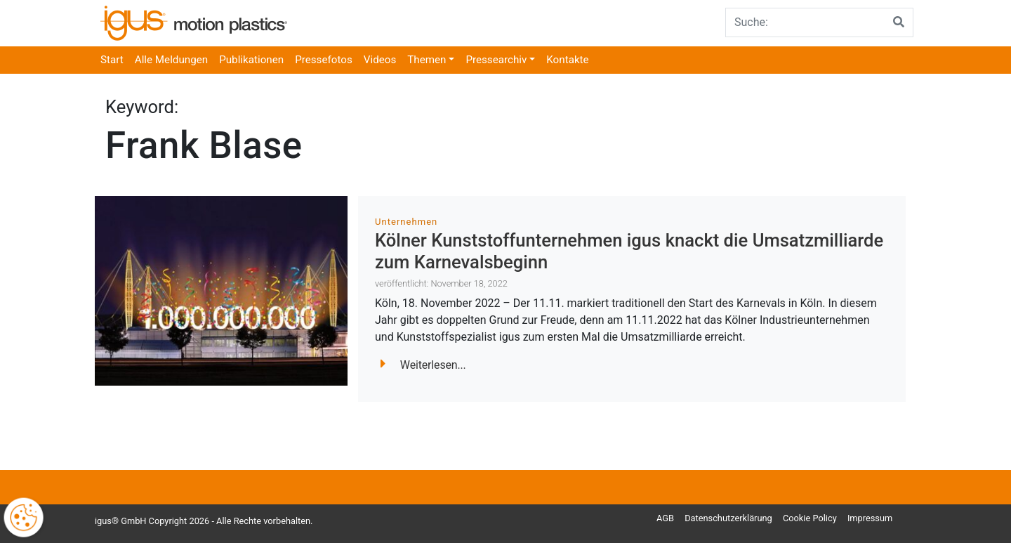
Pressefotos (323, 59)
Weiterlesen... (423, 365)
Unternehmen (406, 221)
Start (112, 59)
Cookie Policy (810, 518)
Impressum (869, 518)
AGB (665, 518)
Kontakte (567, 59)
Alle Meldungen (171, 59)
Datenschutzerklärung (728, 518)
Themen (426, 59)
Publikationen (251, 59)
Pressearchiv (496, 59)
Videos (380, 59)
